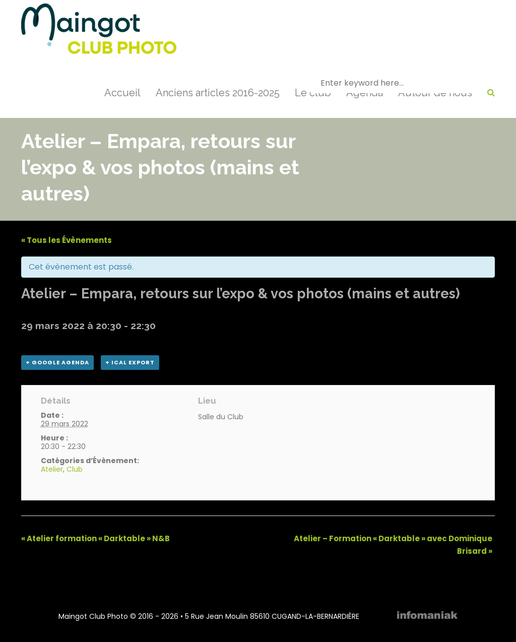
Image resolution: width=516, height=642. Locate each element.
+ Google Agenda (57, 362)
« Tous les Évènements (66, 240)
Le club (313, 93)
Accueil (122, 93)
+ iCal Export (130, 362)
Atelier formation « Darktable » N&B (95, 538)
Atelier (52, 469)
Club (75, 469)
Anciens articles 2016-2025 (218, 93)
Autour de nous (435, 93)
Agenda (364, 93)
